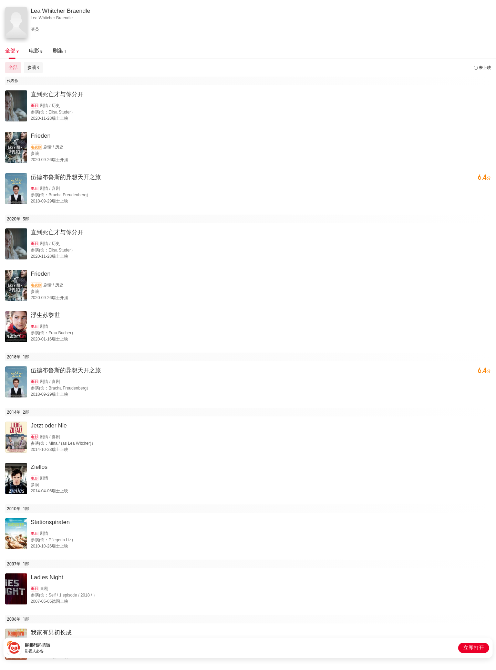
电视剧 (36, 147)
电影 (34, 106)
